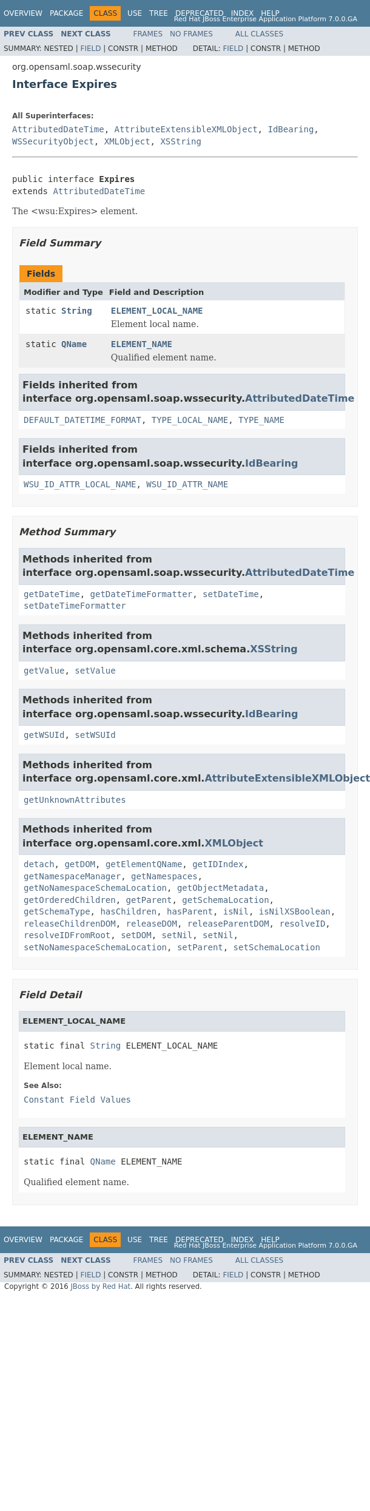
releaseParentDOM (228, 923)
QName (74, 344)
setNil (177, 935)
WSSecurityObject (53, 141)
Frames (148, 34)
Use (134, 13)
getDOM (79, 864)
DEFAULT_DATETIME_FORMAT (82, 420)
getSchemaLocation (225, 900)
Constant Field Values (77, 1099)
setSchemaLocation (277, 947)
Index (242, 13)
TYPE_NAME (261, 420)
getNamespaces (164, 876)
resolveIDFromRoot (67, 935)
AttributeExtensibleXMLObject (186, 129)
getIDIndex (217, 864)
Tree (158, 13)
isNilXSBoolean (295, 911)
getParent (149, 900)
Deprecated (199, 13)
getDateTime (52, 594)
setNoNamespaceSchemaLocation (95, 947)
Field (90, 48)
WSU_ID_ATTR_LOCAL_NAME (80, 484)
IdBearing (290, 129)
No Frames (191, 34)
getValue (44, 670)
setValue (95, 670)
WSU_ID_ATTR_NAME (187, 484)
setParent (200, 947)
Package (66, 13)
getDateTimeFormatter (141, 594)
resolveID (302, 923)
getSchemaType (57, 911)
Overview (23, 13)
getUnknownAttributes (75, 800)
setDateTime (231, 594)
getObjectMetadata (220, 888)
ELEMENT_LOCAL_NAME (157, 311)
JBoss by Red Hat (100, 1286)
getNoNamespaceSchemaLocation (95, 888)
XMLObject (127, 141)
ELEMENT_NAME (141, 344)
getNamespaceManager (72, 876)
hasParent (190, 911)
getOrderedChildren (70, 900)
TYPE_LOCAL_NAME (190, 420)
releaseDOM (151, 923)
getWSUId (44, 735)
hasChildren (128, 911)
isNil (236, 911)
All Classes (259, 34)
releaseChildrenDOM (70, 923)
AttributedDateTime (58, 129)
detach (39, 864)
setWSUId (95, 735)
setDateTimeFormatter (75, 605)
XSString (180, 141)
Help (270, 13)
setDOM (136, 935)
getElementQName (144, 864)
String (76, 311)
